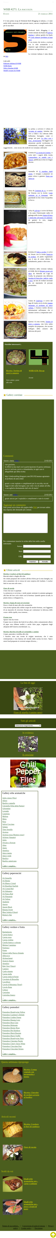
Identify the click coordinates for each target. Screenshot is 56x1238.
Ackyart (37, 211)
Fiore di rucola (8, 588)
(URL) (16, 461)
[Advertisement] (24, 98)
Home (6, 2)
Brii (7, 56)
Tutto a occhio (41, 252)
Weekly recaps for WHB (11, 70)
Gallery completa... (9, 866)
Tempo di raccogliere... (10, 1226)
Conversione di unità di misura (33, 1226)
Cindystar (39, 301)
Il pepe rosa (7, 617)
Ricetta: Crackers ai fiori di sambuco (16, 574)
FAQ (35, 507)
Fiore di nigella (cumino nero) (28, 712)
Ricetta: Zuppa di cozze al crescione (16, 603)
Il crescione (27, 755)
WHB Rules (7, 66)
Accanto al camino (35, 131)
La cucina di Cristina (43, 153)
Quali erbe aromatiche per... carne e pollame (31, 1181)
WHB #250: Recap (36, 371)
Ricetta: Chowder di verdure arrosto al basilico (31, 1094)
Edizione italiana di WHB (12, 63)
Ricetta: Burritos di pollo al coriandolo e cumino (21, 632)
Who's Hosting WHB (10, 68)
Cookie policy (26, 1228)
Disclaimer (39, 1228)
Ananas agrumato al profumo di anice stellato (40, 305)
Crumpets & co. (40, 191)
